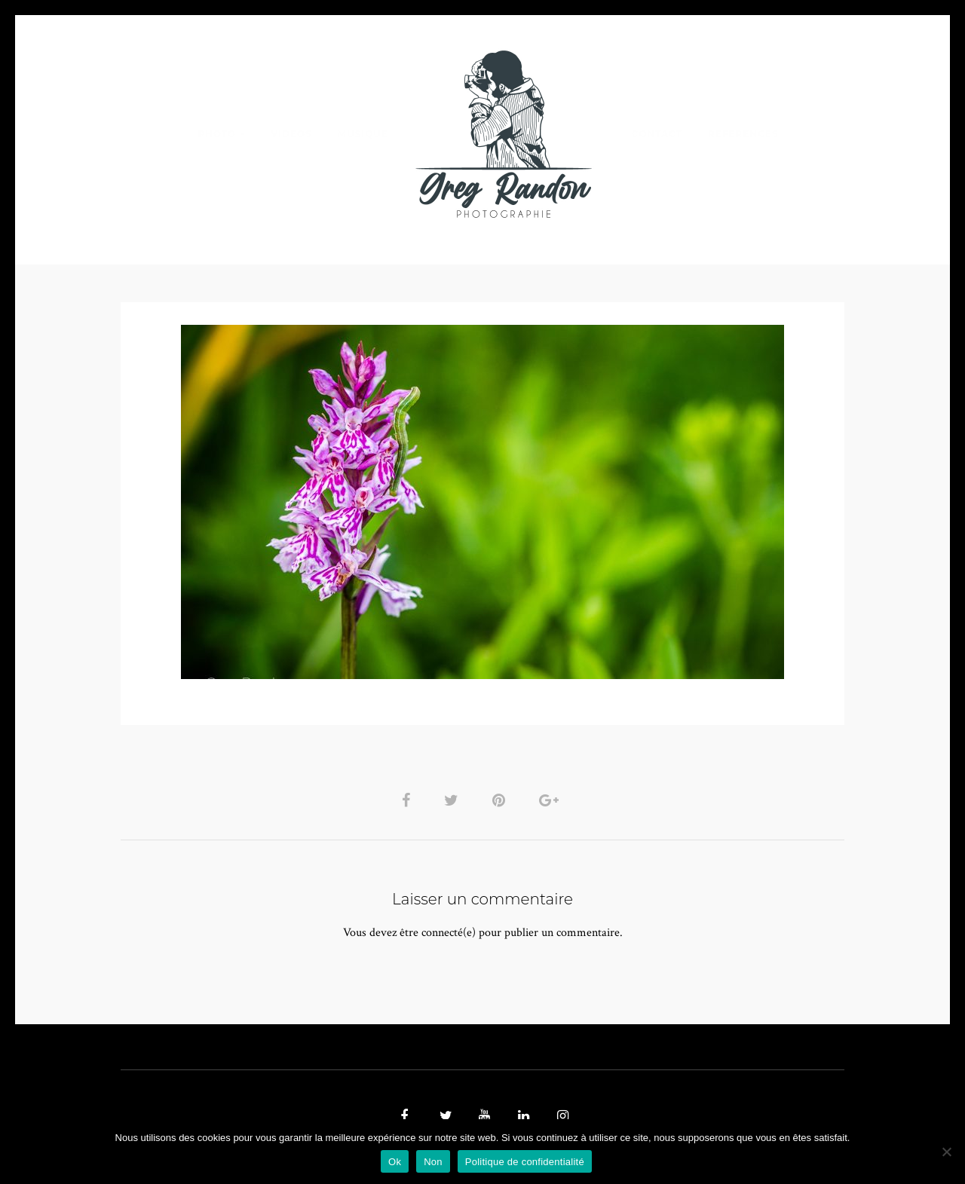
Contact (657, 133)
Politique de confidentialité (524, 1161)
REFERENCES (743, 133)
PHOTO (217, 133)
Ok (394, 1161)
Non (433, 1161)
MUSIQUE (363, 133)
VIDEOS (291, 133)
